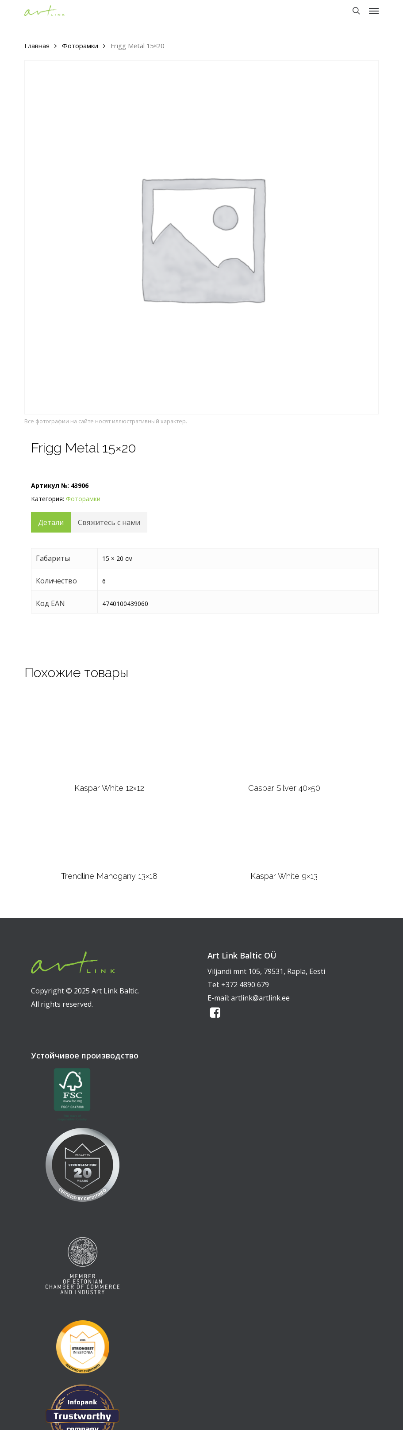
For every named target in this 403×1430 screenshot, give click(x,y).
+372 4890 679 (245, 984)
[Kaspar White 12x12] (109, 734)
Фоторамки (80, 45)
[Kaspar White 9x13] (284, 837)
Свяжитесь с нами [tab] (109, 522)
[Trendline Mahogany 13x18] (109, 837)
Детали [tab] (51, 522)
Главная (37, 45)
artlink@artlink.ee (260, 998)
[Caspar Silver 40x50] (284, 734)
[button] (374, 10)
